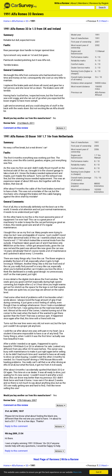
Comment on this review (16, 128)
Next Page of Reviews (46, 459)
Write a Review (61, 3)
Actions (61, 128)
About (74, 3)
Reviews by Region (99, 3)
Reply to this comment (16, 426)
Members (83, 3)
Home (7, 21)
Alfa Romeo (17, 21)
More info (77, 472)
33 (27, 21)
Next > (105, 21)
